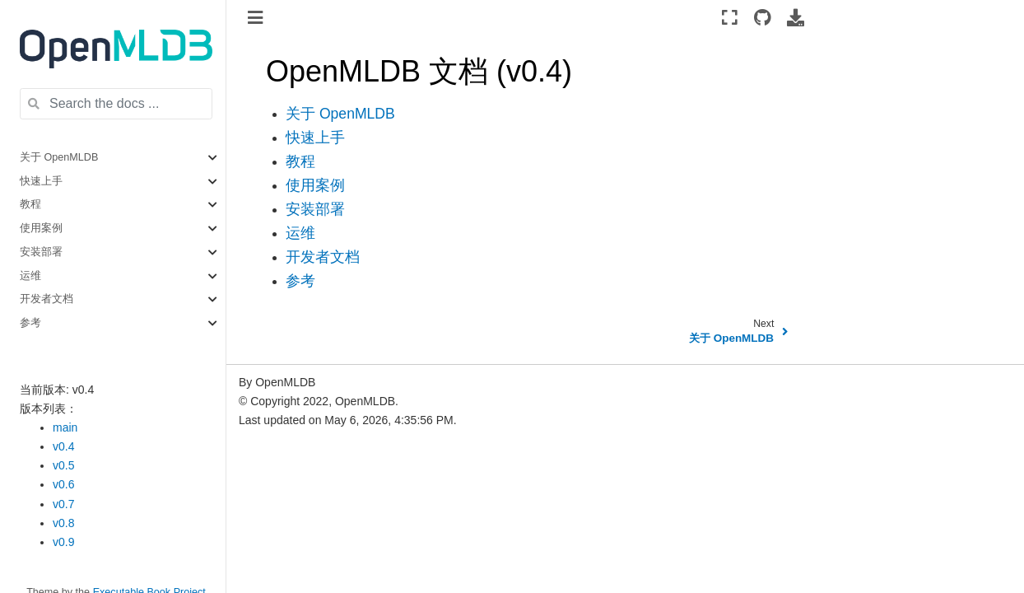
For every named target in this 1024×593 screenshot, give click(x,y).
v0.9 (63, 542)
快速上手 (41, 181)
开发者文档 (46, 299)
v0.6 (63, 484)
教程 (30, 204)
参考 (30, 323)
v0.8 (63, 523)
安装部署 (41, 252)
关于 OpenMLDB (59, 157)
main (65, 427)
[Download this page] (795, 17)
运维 (30, 276)
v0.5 (63, 465)
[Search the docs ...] (116, 103)
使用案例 (41, 228)
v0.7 (63, 504)
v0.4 (63, 446)
